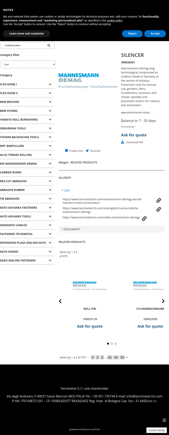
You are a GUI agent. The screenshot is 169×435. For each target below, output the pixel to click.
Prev (63, 302)
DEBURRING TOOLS (13, 128)
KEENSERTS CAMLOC (13, 225)
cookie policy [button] (114, 20)
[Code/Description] (20, 45)
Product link (76, 151)
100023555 (150, 319)
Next (160, 302)
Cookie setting (156, 430)
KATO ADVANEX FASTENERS (18, 207)
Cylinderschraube (150, 309)
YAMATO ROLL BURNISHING (19, 119)
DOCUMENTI (72, 229)
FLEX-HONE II (9, 93)
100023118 (90, 319)
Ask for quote (134, 135)
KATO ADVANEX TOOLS (15, 216)
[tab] (27, 84)
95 (122, 357)
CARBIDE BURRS (10, 172)
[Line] (28, 64)
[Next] (127, 357)
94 (116, 357)
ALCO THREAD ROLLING (16, 155)
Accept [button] (155, 33)
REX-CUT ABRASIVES (13, 181)
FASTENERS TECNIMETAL (16, 234)
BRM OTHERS (9, 111)
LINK (67, 190)
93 (109, 357)
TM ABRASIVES (9, 198)
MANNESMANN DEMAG (138, 112)
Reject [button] (132, 33)
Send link (95, 151)
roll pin (90, 309)
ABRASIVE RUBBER (12, 190)
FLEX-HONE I (8, 84)
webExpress (85, 429)
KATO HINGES (9, 251)
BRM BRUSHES (9, 102)
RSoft (97, 429)
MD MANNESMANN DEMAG (18, 163)
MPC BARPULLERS (12, 146)
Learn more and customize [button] (26, 33)
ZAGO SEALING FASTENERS (18, 260)
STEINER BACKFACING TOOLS (19, 137)
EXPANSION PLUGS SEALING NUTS (23, 242)
